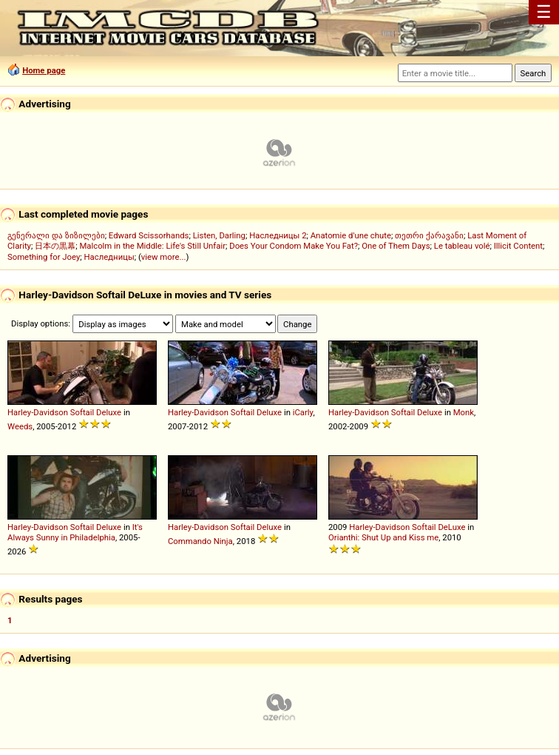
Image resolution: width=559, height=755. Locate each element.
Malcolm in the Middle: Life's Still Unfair (152, 246)
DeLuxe (451, 527)
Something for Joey (43, 257)
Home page (43, 70)
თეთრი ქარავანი (429, 235)
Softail (82, 412)
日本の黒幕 (55, 246)
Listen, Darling (219, 235)
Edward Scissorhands (149, 235)
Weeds (20, 426)
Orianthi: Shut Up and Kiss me (383, 537)
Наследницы (109, 257)
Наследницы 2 (277, 235)
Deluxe (108, 412)
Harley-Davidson (37, 412)
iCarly (303, 412)
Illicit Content (518, 246)
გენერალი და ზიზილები (56, 235)
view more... (163, 257)
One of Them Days (396, 246)
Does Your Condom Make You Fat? (293, 246)
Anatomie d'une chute (351, 235)
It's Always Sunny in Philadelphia (75, 532)
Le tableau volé (462, 246)
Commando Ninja (200, 541)
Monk (463, 412)
